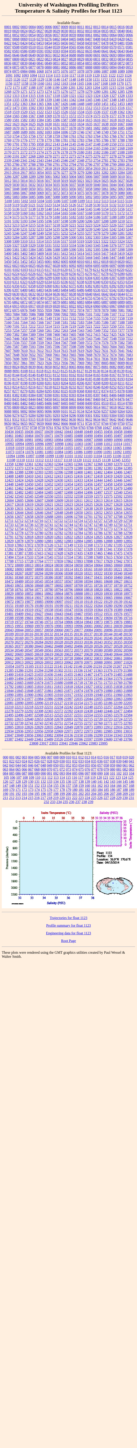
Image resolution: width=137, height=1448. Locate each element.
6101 (8, 270)
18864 (58, 593)
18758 (9, 589)
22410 (78, 711)
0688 (72, 55)
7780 (56, 359)
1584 (40, 120)
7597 (64, 347)
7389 (32, 334)
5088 (56, 197)
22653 (38, 719)
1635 (88, 124)
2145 (72, 144)
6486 (80, 290)
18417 (88, 577)
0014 (104, 27)
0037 (113, 31)
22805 (9, 727)
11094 (10, 456)
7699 (24, 359)
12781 (48, 533)
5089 (64, 197)
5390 (72, 249)
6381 (80, 286)
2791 (56, 164)
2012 (48, 144)
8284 (40, 391)
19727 (19, 622)
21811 (48, 687)
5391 (80, 249)
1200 (63, 88)
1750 (113, 132)
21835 (107, 687)
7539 (80, 338)
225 (93, 798)
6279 (113, 274)
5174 (7, 217)
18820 (98, 589)
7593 (32, 347)
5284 (16, 237)
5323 (113, 241)
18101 (48, 569)
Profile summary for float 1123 (68, 925)
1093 (25, 75)
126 (5, 781)
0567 (88, 47)
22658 (48, 719)
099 (100, 773)
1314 (24, 96)
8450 (48, 399)
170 (12, 790)
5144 (80, 209)
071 (56, 769)
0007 (56, 27)
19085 (38, 602)
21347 (88, 670)
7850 (7, 363)
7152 (72, 318)
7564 (56, 343)
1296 (129, 92)
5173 (129, 213)
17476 (128, 553)
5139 (40, 209)
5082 (7, 197)
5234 (48, 229)
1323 (88, 96)
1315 (32, 96)
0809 (16, 59)
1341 (64, 100)
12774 (118, 529)
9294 (64, 415)
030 (62, 761)
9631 (80, 419)
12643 (9, 513)
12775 (128, 529)
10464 (29, 436)
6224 (16, 274)
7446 (16, 338)
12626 (98, 504)
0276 (48, 39)
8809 (16, 407)
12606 (29, 500)
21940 (98, 695)
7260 (40, 330)
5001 (48, 177)
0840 (32, 63)
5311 (32, 241)
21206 (87, 666)
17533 (29, 557)
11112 (39, 460)
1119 (88, 75)
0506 (129, 43)
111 (43, 777)
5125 (64, 205)
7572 (88, 343)
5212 (7, 225)
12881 (48, 541)
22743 (38, 723)
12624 (78, 504)
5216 (40, 225)
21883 (118, 691)
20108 (128, 630)
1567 (32, 116)
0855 (88, 63)
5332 (56, 245)
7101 (88, 314)
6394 (129, 286)
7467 (32, 338)
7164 (24, 322)
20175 (29, 638)
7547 (105, 338)
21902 (38, 695)
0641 (105, 51)
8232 (72, 387)
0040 (121, 31)
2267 (24, 156)
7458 (24, 338)
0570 (113, 47)
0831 (97, 59)
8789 (129, 403)
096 (81, 773)
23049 (19, 735)
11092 (117, 452)
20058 (48, 630)
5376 (113, 245)
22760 (98, 723)
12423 (9, 480)
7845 (121, 359)
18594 (88, 581)
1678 (72, 128)
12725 (88, 521)
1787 (113, 140)
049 (49, 765)
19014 (29, 598)
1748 (97, 132)
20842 (108, 658)
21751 (98, 683)
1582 (24, 120)
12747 (88, 525)
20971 (88, 662)
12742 (58, 525)
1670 (16, 128)
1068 (40, 71)
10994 (19, 444)
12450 (29, 484)
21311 (68, 670)
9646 (129, 419)
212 (11, 798)
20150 (127, 634)
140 (94, 781)
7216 (64, 326)
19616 (58, 618)
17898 (88, 561)
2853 (80, 168)
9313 (23, 419)
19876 (118, 622)
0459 (88, 43)
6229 (56, 274)
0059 (72, 35)
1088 (113, 71)
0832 (105, 59)
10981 (29, 440)
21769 (118, 683)
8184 (80, 379)
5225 (105, 225)
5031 (24, 185)
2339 (7, 160)
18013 (29, 565)
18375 (38, 577)
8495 (64, 403)
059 (112, 765)
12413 (58, 476)
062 (131, 765)
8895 (48, 407)
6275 (80, 274)
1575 (97, 116)
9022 (121, 407)
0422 (7, 43)
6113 (32, 270)
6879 (56, 302)
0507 (7, 47)
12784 (78, 533)
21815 (58, 687)
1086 (97, 71)
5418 (113, 253)
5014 (24, 181)
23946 (73, 743)
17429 (68, 553)
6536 (97, 290)
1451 (105, 104)
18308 (68, 573)
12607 (38, 500)
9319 (48, 419)
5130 (96, 205)
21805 (29, 687)
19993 (68, 626)
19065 (108, 598)
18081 (128, 565)
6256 (72, 274)
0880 (48, 67)
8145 (24, 375)
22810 (19, 727)
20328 (58, 642)
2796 (88, 164)
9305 (121, 415)
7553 (7, 343)
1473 (16, 108)
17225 (128, 545)
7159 (129, 318)
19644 (88, 618)
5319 (80, 241)
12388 (19, 472)
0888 (88, 67)
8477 (129, 399)
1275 (56, 92)
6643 (113, 294)
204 (94, 794)
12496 (88, 492)
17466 (108, 553)
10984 (58, 440)
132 (43, 781)
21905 (48, 695)
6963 (105, 306)
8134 (104, 371)
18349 (128, 573)
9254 (88, 411)
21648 (128, 678)
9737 (96, 423)
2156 (32, 148)
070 (49, 769)
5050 (32, 189)
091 (49, 773)
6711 (129, 294)
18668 (38, 585)
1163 (64, 83)
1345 (88, 100)
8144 (16, 375)
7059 (48, 310)
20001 (88, 626)
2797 (97, 164)
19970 (38, 626)
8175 (24, 379)
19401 (9, 614)
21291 (29, 670)
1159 (32, 83)
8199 (32, 383)
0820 (24, 59)
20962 (68, 662)
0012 (88, 27)
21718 (78, 683)
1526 (64, 112)
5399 (129, 249)
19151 (9, 606)
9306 (129, 415)
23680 (108, 739)
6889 (121, 302)
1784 (88, 140)
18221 (117, 569)
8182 (64, 379)
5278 (97, 233)
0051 (7, 35)
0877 (32, 67)
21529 (78, 678)
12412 (48, 476)
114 (62, 777)
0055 (40, 35)
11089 (88, 452)
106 (12, 777)
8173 (7, 379)
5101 (16, 201)
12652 (98, 513)
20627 (78, 654)
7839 (113, 359)
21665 (19, 683)
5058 (88, 189)
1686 (129, 128)
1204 (96, 88)
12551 (58, 496)
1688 (16, 132)
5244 (129, 229)
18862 (48, 593)
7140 (32, 318)
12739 (38, 525)
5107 (65, 201)
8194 (129, 379)
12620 (38, 504)
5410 (48, 253)
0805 (129, 55)
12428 (38, 480)
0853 (72, 63)
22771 (108, 723)
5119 (15, 205)
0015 (113, 27)
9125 (72, 411)
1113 (41, 75)
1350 (129, 100)
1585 (48, 120)
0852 (64, 63)
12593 (128, 496)
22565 (108, 715)
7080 (113, 310)
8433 (7, 399)
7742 (48, 359)
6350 (104, 282)
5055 (64, 189)
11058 (88, 448)
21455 (68, 674)
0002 (16, 27)
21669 (29, 683)
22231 (48, 707)
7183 (80, 322)
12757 (38, 529)
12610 (68, 500)
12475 (78, 488)
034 (87, 761)
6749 (40, 298)
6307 (113, 278)
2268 (32, 156)
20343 (98, 642)
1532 (72, 112)
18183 (107, 569)
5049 (24, 189)
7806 (80, 359)
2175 (48, 152)
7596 (56, 347)
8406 (113, 395)
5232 (32, 229)
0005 (40, 27)
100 (106, 773)
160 (87, 786)
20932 (48, 662)
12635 (58, 508)
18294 (38, 573)
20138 (98, 634)
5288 (40, 237)
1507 (56, 108)
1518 (7, 112)
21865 (58, 691)
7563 (48, 343)
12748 (98, 525)
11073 (9, 452)
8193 (121, 379)
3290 (40, 177)
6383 (97, 286)
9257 (105, 411)
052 (68, 765)
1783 (80, 140)
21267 (117, 666)
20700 (38, 658)
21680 (58, 683)
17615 (108, 557)
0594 (64, 51)
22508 (38, 715)
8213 (7, 387)
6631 (24, 294)
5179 (48, 217)
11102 (78, 456)
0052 (16, 35)
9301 (88, 415)
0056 (48, 35)
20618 (38, 654)
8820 (24, 407)
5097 (121, 197)
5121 (32, 205)
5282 (129, 233)
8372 (97, 391)
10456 (108, 432)
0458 (80, 43)
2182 (97, 152)
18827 (128, 589)
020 (131, 757)
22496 (19, 715)
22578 (118, 715)
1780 (56, 140)
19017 (38, 598)
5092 (88, 197)
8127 (80, 371)
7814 (88, 359)
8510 (105, 403)
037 (106, 761)
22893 (98, 727)
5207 (97, 221)
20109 (9, 634)
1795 (32, 144)
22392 (68, 711)
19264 (98, 606)
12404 (108, 472)
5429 (56, 258)
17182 (108, 545)
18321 (88, 573)
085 (12, 773)
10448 (78, 432)
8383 (24, 395)
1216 (120, 88)
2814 (16, 168)
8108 (24, 371)
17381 (9, 553)
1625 (32, 124)
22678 (58, 719)
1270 (16, 92)
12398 (68, 472)
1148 (72, 79)
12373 (19, 468)
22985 (108, 731)
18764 (29, 589)
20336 (88, 642)
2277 (105, 156)
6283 (16, 278)
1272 (32, 92)
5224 (97, 225)
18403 (78, 577)
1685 (121, 128)
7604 (113, 347)
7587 (16, 347)
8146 (32, 375)
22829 (38, 727)
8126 (72, 371)
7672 (105, 355)
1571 (64, 116)
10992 (9, 444)
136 (68, 781)
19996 (78, 626)
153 (43, 786)
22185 (98, 703)
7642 (129, 351)
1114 (49, 75)
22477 (118, 711)
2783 (121, 160)
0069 (24, 39)
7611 (32, 351)
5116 (128, 201)
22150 (68, 703)
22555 (98, 715)
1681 (88, 128)
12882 (58, 541)
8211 (121, 383)
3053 (32, 173)
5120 (23, 205)
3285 (129, 173)
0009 (64, 27)
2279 (121, 156)
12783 (68, 533)
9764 (74, 428)
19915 (9, 626)
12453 (58, 484)
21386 (127, 670)
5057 (80, 189)
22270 (128, 707)
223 (81, 798)
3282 (105, 173)
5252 (64, 233)
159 (81, 786)
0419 (113, 39)
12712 (18, 521)
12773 (108, 529)
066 (24, 769)
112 (49, 777)
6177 (80, 270)
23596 (78, 739)
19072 (9, 602)
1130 (48, 79)
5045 (121, 185)
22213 (19, 707)
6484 (64, 290)
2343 (40, 160)
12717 (48, 521)
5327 (16, 245)
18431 (98, 577)
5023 (88, 181)
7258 (32, 330)
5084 (24, 197)
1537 (105, 112)
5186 (97, 217)
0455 (56, 43)
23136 (68, 735)
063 (5, 769)
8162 (72, 375)
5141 (56, 209)
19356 (78, 610)
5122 (40, 205)
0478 (105, 43)
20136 (78, 634)
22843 (58, 727)
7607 (7, 351)
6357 (24, 286)
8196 (7, 383)
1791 (16, 144)
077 (94, 769)
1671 (24, 128)
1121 (104, 75)
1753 (7, 136)
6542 (113, 290)
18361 (9, 577)
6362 (64, 286)
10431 (117, 428)
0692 (105, 55)
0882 (64, 67)
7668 (88, 355)
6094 (88, 266)
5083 (16, 197)
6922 (72, 306)
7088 (40, 314)
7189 (129, 322)
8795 (7, 407)
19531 (108, 614)
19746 (38, 622)
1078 (80, 71)
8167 (113, 375)
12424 (19, 480)
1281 (105, 92)
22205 (127, 703)
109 (31, 777)
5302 (88, 237)
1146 (56, 79)
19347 (68, 610)
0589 (32, 51)
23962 (83, 743)
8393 (72, 395)
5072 (56, 193)
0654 (64, 55)
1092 (17, 75)
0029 (56, 31)
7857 (16, 363)
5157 (129, 209)
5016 (40, 181)
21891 (19, 695)
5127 (80, 205)
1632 (64, 124)
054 (81, 765)
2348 (80, 160)
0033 (88, 31)
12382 (98, 468)
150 (24, 786)
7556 (16, 343)
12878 (19, 541)
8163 (80, 375)
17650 (118, 557)
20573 (78, 650)
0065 (121, 35)
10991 (128, 440)
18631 (128, 581)
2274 (80, 156)
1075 (56, 71)
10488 (78, 436)
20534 (9, 650)
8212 (129, 383)
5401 (16, 253)
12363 (48, 464)
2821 (72, 168)
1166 (88, 83)
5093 (97, 197)
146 (131, 781)
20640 (108, 654)
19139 (117, 602)
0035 (105, 31)
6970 (129, 306)
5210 (121, 221)
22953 (29, 731)
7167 (48, 322)
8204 (64, 383)
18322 (98, 573)
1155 (128, 79)
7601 (97, 347)
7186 (105, 322)
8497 (72, 403)
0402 (56, 39)
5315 (48, 241)
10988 (98, 440)
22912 (108, 727)
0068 (16, 39)
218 (49, 798)
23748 (118, 739)
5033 (40, 185)
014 (93, 757)
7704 (40, 359)
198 (56, 794)
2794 (72, 164)
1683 (105, 128)
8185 (88, 379)
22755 (78, 723)
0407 (88, 39)
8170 (121, 375)
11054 (58, 448)
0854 (80, 63)
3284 (121, 173)
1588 (72, 120)
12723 (68, 521)
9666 (64, 423)
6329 (40, 282)
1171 (128, 83)
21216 (97, 666)
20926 (38, 662)
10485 (68, 436)
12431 (68, 480)
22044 (88, 699)
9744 (104, 423)
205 (100, 794)
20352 (108, 642)
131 (37, 781)
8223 (56, 387)
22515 (48, 715)
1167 (96, 83)
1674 (48, 128)
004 (31, 757)
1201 (72, 88)
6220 (120, 270)
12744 (68, 525)
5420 (129, 253)
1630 (48, 124)
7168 (56, 322)
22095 (29, 703)
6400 (24, 290)
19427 (38, 614)
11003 (78, 444)
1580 (7, 120)
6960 (97, 306)
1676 (56, 128)
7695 (7, 359)
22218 (29, 707)
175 (43, 790)
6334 (48, 282)
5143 (72, 209)
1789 (129, 140)
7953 (56, 363)
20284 (38, 642)
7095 (72, 314)
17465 (98, 553)
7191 (16, 326)
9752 (129, 423)
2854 (88, 168)
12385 (128, 468)
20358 (128, 642)
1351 (7, 104)
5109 (81, 201)
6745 (7, 298)
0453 (40, 43)
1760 (64, 136)
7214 (48, 326)
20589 (108, 650)
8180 (56, 379)
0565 (72, 47)
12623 (68, 504)
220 (62, 798)
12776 (9, 533)
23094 (58, 735)
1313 (16, 96)
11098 (39, 456)
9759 (41, 428)
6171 (72, 270)
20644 (118, 654)
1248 (128, 88)
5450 (7, 262)
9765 (82, 428)
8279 (24, 391)
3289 (32, 177)
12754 (19, 529)
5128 (88, 205)
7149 (48, 318)
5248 (32, 233)
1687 (7, 132)
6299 (48, 278)
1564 (7, 116)
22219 (38, 707)
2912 (113, 168)
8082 (113, 367)
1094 (33, 75)
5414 (80, 253)
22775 (118, 723)
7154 (88, 318)
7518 (64, 338)
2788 (32, 164)
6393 (121, 286)
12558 (78, 496)
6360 (48, 286)
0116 (32, 39)
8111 (32, 371)
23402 (19, 739)
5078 (105, 193)
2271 (56, 156)
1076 (64, 71)
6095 (97, 266)
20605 (29, 654)
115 (68, 777)
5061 (105, 189)
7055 (40, 310)
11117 (58, 460)
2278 (113, 156)
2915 (7, 173)
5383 (24, 249)
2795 (80, 164)
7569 (80, 343)
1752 (129, 132)
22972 (78, 731)
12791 (9, 537)
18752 (128, 585)
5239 (88, 229)
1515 (113, 108)
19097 (58, 602)
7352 (105, 330)
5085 (32, 197)
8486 (48, 403)
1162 (56, 83)
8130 (96, 371)
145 (125, 781)
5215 (32, 225)
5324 (121, 241)
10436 (29, 432)
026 (37, 761)
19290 (117, 606)
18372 (29, 577)
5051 (40, 189)
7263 (64, 330)
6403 (40, 290)
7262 (56, 330)
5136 (16, 209)
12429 (48, 480)
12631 (19, 508)
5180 (56, 217)
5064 (129, 189)
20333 (78, 642)
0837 (16, 63)
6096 (105, 266)
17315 (68, 549)
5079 (113, 193)
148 (12, 786)
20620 (58, 654)
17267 (29, 549)
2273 (72, 156)
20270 (9, 642)
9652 (16, 423)
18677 (48, 585)
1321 (72, 96)
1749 (105, 132)
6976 (24, 310)
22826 (29, 727)
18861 (38, 593)
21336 (78, 670)
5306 (121, 237)
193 (24, 794)
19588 (9, 618)
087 (24, 773)
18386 (48, 577)
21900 (29, 695)
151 (31, 786)
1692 (40, 132)
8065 (72, 367)
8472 (105, 399)
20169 (19, 638)
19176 (29, 606)
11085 (68, 452)
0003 (24, 27)
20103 (118, 630)
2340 (16, 160)
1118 (80, 75)
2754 (97, 160)
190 (5, 794)
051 (62, 765)
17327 (78, 549)
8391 (56, 395)
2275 (88, 156)
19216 (78, 606)
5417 (104, 253)
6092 (72, 266)
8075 (97, 367)
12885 (88, 541)
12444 (98, 480)
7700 (32, 359)
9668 (72, 423)
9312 (15, 419)
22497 (29, 715)
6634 (48, 294)
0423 (16, 43)
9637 (104, 419)
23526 (58, 739)
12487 (58, 492)
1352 (16, 104)
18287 (29, 573)
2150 (113, 144)
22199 (117, 703)
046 (31, 765)
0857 (105, 63)
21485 (118, 674)
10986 (78, 440)
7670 (97, 355)
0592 (48, 51)
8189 (105, 379)
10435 (19, 432)
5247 (24, 233)
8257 (7, 391)
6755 (88, 298)
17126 (48, 545)
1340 (56, 100)
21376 (107, 670)
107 (19, 777)
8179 (48, 379)
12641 (118, 508)
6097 (113, 266)
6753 (72, 298)
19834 (78, 622)
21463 (78, 674)
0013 (96, 27)
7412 (88, 334)
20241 (98, 638)
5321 (96, 241)
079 (106, 769)
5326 (7, 245)
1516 (121, 108)
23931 (53, 743)
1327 (113, 96)
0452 (32, 43)
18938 (118, 593)
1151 (96, 79)
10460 (128, 432)
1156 (8, 83)
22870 (78, 727)
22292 (29, 711)
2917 (24, 173)
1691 (32, 132)
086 (18, 773)
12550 (48, 496)
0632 (80, 51)
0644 (129, 51)
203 (87, 794)
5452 (24, 262)
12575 (108, 496)
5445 (97, 258)
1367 (56, 104)
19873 (98, 622)
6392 (113, 286)
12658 (29, 517)
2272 (64, 156)
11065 (117, 448)
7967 (72, 363)
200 (68, 794)
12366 (78, 464)
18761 (19, 589)
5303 (97, 237)
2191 (16, 156)
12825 (98, 537)
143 (112, 781)
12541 (128, 492)
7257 (24, 330)
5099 (129, 197)
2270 (48, 156)
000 (5, 757)
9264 (121, 411)
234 (59, 802)
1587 (64, 120)
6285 (32, 278)
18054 (88, 565)
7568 (72, 343)
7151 (64, 318)
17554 (68, 557)
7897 (32, 363)
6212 (96, 270)
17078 (38, 545)
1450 (97, 104)
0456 (64, 43)
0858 (113, 63)
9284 (32, 415)
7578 (113, 343)
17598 (88, 557)
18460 (118, 577)
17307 (48, 549)
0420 (121, 39)
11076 (29, 452)
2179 (72, 152)
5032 (32, 185)
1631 (56, 124)
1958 (40, 144)
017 (112, 757)
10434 (9, 432)
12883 (68, 541)
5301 (80, 237)
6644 (121, 294)
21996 (58, 699)
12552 (68, 496)
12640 (108, 508)
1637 (97, 124)
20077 (78, 630)
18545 (38, 581)
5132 (113, 205)
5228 (129, 225)
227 (106, 798)
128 (18, 781)
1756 (32, 136)
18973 (128, 593)
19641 (78, 618)
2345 (56, 160)
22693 (68, 719)
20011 (108, 626)
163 (106, 786)
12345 (116, 460)
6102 (16, 270)
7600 (88, 347)
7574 (97, 343)
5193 (24, 221)
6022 (7, 266)
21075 (19, 666)
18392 (68, 577)
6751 (56, 298)
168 (131, 786)
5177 (32, 217)
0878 (40, 67)
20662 (9, 658)
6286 (40, 278)
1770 (16, 140)
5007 (97, 177)
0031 (72, 31)
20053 (29, 630)
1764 (97, 136)
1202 (80, 88)
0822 (40, 59)
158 (75, 786)
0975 (16, 71)
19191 (48, 606)
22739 (19, 723)
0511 (40, 47)
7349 (97, 330)
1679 (80, 128)
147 (5, 786)
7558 (32, 343)
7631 (104, 351)
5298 (56, 237)
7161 (16, 322)
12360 (19, 464)
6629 (7, 294)
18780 (48, 589)
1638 (105, 124)
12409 (19, 476)
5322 (104, 241)
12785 (88, 533)
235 (65, 802)
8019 (7, 367)
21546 (98, 678)
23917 (43, 743)
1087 (105, 71)
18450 (108, 577)
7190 (7, 326)
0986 (32, 71)
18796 (68, 589)
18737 (108, 585)
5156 (121, 209)
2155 (24, 148)
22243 (78, 707)
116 (74, 777)
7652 (32, 355)
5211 (129, 221)
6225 (24, 274)
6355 (7, 286)
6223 (7, 274)
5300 (72, 237)
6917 (32, 306)
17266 (19, 549)
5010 (121, 177)
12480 (128, 488)
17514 (19, 557)
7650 (24, 355)
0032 (80, 31)
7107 (113, 314)
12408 (9, 476)
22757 (88, 723)
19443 (58, 614)
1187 (23, 88)
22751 (58, 723)
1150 (88, 79)
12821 (58, 537)
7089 (48, 314)
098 (94, 773)
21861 (48, 691)
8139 (121, 371)
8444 (32, 399)
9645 (121, 419)
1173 (16, 88)
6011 (88, 262)
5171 (113, 213)
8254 (129, 387)
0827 (64, 59)
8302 (56, 391)
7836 (105, 359)
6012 (96, 262)
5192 (16, 221)
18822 (118, 589)
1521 (32, 112)
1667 (121, 124)
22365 (48, 711)
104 (131, 773)
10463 (19, 436)
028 (49, 761)
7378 (129, 330)
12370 (118, 464)
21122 (48, 666)
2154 (16, 148)
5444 (88, 258)
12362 (38, 464)
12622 (58, 504)
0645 (7, 55)
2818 (48, 168)
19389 (118, 610)
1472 (7, 108)
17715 (19, 561)
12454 (68, 484)
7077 (88, 310)
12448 (9, 484)
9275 (24, 415)
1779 (48, 140)
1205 (104, 88)
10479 (58, 436)
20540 (19, 650)
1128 (32, 79)
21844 (9, 691)
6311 (15, 282)
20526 (98, 646)
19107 (68, 602)
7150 (56, 318)
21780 (128, 683)
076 (87, 769)
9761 (49, 428)
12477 (98, 488)
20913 (19, 662)
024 (24, 761)
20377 (19, 646)
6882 (72, 302)
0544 (48, 47)
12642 (128, 508)
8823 (32, 407)
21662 (9, 683)
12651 (88, 513)
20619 (48, 654)
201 (75, 794)
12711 (9, 521)
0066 (129, 35)
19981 (58, 626)
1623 (16, 124)
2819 (56, 168)
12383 (108, 468)
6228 (48, 274)
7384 (24, 334)
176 (49, 790)
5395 (97, 249)
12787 (108, 533)
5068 (32, 193)
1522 (40, 112)
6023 (16, 266)
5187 (105, 217)
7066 (56, 310)
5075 (80, 193)
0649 (32, 55)
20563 (58, 650)
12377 (48, 468)
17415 (38, 553)
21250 (107, 666)
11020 (29, 448)
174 (37, 790)
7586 (7, 347)
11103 (88, 456)
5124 (56, 205)
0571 (121, 47)
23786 (128, 739)
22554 (88, 715)
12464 (29, 488)
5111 (89, 201)
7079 (105, 310)
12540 (118, 492)
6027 (48, 266)
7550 (121, 338)
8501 (97, 403)
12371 (128, 464)
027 (43, 761)
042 (5, 765)
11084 (58, 452)
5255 (80, 233)
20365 (9, 646)
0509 (24, 47)
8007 (113, 363)
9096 (48, 411)
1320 (64, 96)
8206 (80, 383)
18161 (88, 569)
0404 (64, 39)
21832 (98, 687)
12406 (118, 472)
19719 (9, 622)
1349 (121, 100)
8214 (16, 387)
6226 (32, 274)
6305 (97, 278)
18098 (38, 569)
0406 (80, 39)
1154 (120, 79)
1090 (129, 71)
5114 (112, 201)
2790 (48, 164)
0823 (48, 59)
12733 (9, 525)
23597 (88, 739)
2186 (105, 152)
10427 (107, 428)
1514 (104, 108)
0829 (80, 59)
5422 (16, 258)
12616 (127, 500)
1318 (56, 96)
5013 (16, 181)
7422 (105, 334)
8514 (121, 403)
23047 (9, 735)
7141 (40, 318)
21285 (9, 670)
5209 (113, 221)
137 (75, 781)
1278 (80, 92)
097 (87, 773)
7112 (121, 314)
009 (62, 757)
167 (125, 786)
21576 (118, 678)
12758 (48, 529)
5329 (32, 245)
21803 (19, 687)
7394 (40, 334)
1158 (24, 83)
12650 (78, 513)
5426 (48, 258)
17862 (68, 561)
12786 (98, 533)
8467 (88, 399)
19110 (78, 602)
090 (43, 773)
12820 (48, 537)
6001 (48, 262)
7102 (97, 314)
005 (37, 757)
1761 (72, 136)
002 (18, 757)
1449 (88, 104)
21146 (78, 666)
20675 (19, 658)
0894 (113, 67)
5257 (88, 233)
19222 (88, 606)
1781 (64, 140)
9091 (16, 411)
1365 (40, 104)
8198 (24, 383)
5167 (80, 213)
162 (100, 786)
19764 (58, 622)
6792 (113, 298)
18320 (78, 573)
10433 (127, 428)
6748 (32, 298)
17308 (58, 549)
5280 (113, 233)
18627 (118, 581)
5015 (32, 181)
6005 (64, 262)
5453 (32, 262)
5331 (48, 245)
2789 (40, 164)
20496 (78, 646)
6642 (105, 294)
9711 (80, 423)
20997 (118, 662)
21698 (68, 683)
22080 (128, 699)
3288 (24, 177)
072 (62, 769)
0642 (113, 51)
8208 (97, 383)
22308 (38, 711)
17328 (88, 549)
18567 (68, 581)
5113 (104, 201)
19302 (9, 610)
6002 (56, 262)
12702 (98, 517)
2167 (113, 148)
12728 (107, 521)
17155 (78, 545)
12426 (29, 480)
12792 (19, 537)
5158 (7, 213)
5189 (121, 217)
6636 (56, 294)
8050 (48, 367)
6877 (48, 302)
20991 (108, 662)
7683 (129, 355)
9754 (9, 428)
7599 (80, 347)
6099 (129, 266)
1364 (32, 104)
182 (87, 790)
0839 (24, 63)
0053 (24, 35)
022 (12, 761)
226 (100, 798)
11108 (11, 460)
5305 (113, 237)
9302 (97, 415)
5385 (40, 249)
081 (119, 769)
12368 (98, 464)
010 (68, 757)
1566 (24, 116)
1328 (121, 96)
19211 (68, 606)
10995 (29, 444)
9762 (57, 428)
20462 (48, 646)
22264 (118, 707)
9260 (113, 411)
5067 (24, 193)
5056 (72, 189)
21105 (29, 666)
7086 (32, 314)
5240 (97, 229)
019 (125, 757)
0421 (129, 39)
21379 (117, 670)
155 (56, 786)
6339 (88, 282)
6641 (97, 294)
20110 (19, 634)
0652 (56, 55)
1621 (129, 120)
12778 (19, 533)
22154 (78, 703)
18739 (118, 585)
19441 (48, 614)
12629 (128, 504)
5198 (64, 221)
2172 (24, 152)
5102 (24, 201)
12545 (29, 496)
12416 (78, 476)
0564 (64, 47)
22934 (9, 731)
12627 (108, 504)
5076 (88, 193)
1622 (7, 124)
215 (30, 798)
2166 (105, 148)
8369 (88, 391)
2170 (7, 152)
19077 (29, 602)
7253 (7, 330)
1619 (121, 120)
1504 (48, 108)
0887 (80, 67)
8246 (97, 387)
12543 (19, 496)
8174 (16, 379)
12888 (108, 541)
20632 (98, 654)
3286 (7, 177)
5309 (16, 241)
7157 (113, 318)
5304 (105, 237)
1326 (105, 96)
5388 (56, 249)
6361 (56, 286)
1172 (8, 88)
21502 (48, 678)
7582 (121, 343)
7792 (72, 359)
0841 (40, 63)
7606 (129, 347)
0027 (40, 31)
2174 (40, 152)
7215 (56, 326)
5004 (72, 177)
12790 (128, 533)
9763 (66, 428)
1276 (64, 92)
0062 (97, 35)
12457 (98, 484)
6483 (56, 290)
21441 (58, 674)
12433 (78, 480)
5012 (7, 181)
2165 (97, 148)
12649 (68, 513)
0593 (56, 51)
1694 (56, 132)
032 (75, 761)
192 (18, 794)
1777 (32, 140)
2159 (56, 148)
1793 (24, 144)
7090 (56, 314)
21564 (108, 678)
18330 (108, 573)
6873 (32, 302)
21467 (88, 674)
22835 (48, 727)
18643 (9, 585)
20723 (58, 658)
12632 (29, 508)
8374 (105, 391)
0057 (56, 35)
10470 (38, 436)
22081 (9, 703)
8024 (16, 367)
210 (131, 794)
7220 (80, 326)
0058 (64, 35)
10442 (58, 432)
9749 (113, 423)
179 (68, 790)
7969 (80, 363)
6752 (64, 298)
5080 (121, 193)
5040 (97, 185)
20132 (48, 634)
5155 (113, 209)
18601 (98, 581)
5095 (113, 197)
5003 (64, 177)
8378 (121, 391)
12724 (78, 521)
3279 (80, 173)
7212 (32, 326)
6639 (80, 294)
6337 (72, 282)
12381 (88, 468)
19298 (127, 606)
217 (43, 798)
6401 (32, 290)
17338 (98, 549)
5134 (129, 205)
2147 (88, 144)
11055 (68, 448)
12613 (98, 500)
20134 (58, 634)
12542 (9, 496)
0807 (7, 59)
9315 (32, 419)
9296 (72, 415)
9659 (40, 423)
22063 (118, 699)
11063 (107, 448)
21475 (98, 674)
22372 (58, 711)
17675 (128, 557)
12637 (78, 508)
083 (131, 769)
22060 (108, 699)
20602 (9, 654)
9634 (96, 419)
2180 (80, 152)
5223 (88, 225)
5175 (16, 217)
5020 (72, 181)
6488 (88, 290)
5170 (105, 213)
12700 (78, 517)
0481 (121, 43)
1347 (105, 100)
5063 (121, 189)
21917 (68, 695)
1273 (40, 92)
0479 (113, 43)
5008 (105, 177)
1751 (121, 132)
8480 (7, 403)
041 (131, 761)
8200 (40, 383)
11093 (127, 452)
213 (18, 798)
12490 (68, 492)
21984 (38, 699)
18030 (58, 565)
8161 (64, 375)
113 (55, 777)
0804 (121, 55)
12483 (29, 492)
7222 (96, 326)
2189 (129, 152)
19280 (107, 606)
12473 (68, 488)
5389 (64, 249)
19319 (29, 610)
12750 (118, 525)
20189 (48, 638)
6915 (16, 306)
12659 (38, 517)
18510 (29, 581)
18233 (127, 569)
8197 (16, 383)
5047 (7, 189)
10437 (38, 432)
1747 (88, 132)
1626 (40, 124)
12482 (19, 492)
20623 (68, 654)
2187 (113, 152)
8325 (64, 391)
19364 (98, 610)
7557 (24, 343)
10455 (98, 432)
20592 (118, 650)
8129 (88, 371)
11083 (49, 452)
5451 (16, 262)
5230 (16, 229)
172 (24, 790)
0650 (40, 55)
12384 (118, 468)
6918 (40, 306)
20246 (108, 638)
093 (62, 773)
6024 (24, 266)
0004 (32, 27)
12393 (38, 472)
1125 (8, 79)
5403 (32, 253)
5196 (48, 221)
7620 (88, 351)
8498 (80, 403)
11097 (30, 456)
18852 (29, 593)
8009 (121, 363)
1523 (48, 112)
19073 (19, 602)
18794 (58, 589)
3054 (40, 173)
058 (106, 765)
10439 (48, 432)
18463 (128, 577)
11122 (87, 460)
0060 (80, 35)
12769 (88, 529)
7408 (80, 334)
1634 (80, 124)
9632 (88, 419)
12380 (78, 468)
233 (53, 802)
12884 (78, 541)
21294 (38, 670)
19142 (127, 602)
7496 (48, 338)
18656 (29, 585)
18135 (78, 569)
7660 (48, 355)
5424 (32, 258)
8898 (64, 407)
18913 (88, 593)
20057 (38, 630)
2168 (121, 148)
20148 (117, 634)
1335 (16, 100)
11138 (106, 460)
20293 (48, 642)
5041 (105, 185)
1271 (24, 92)
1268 (7, 92)
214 (24, 798)
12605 (19, 500)
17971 (128, 561)
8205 (72, 383)
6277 (97, 274)
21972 (9, 699)
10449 (88, 432)
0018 (129, 27)
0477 (97, 43)
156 (62, 786)
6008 (72, 262)
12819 (38, 537)
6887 (105, 302)
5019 (64, 181)
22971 (68, 731)
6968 (121, 306)
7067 (64, 310)
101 (112, 773)
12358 (9, 464)
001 (12, 757)
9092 (24, 411)
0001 (7, 27)
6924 (88, 306)
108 (25, 777)
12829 (9, 541)
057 (100, 765)
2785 (7, 164)
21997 (68, 699)
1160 (40, 83)
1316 (40, 96)
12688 (48, 517)
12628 (118, 504)
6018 (104, 262)
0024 (24, 31)
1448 (80, 104)
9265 (129, 411)
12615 (117, 500)
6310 (7, 282)
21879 (98, 691)
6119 (56, 270)
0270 (40, 39)
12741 (48, 525)
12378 (58, 468)
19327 (38, 610)
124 (124, 777)
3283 (113, 173)
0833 (113, 59)
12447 (128, 480)
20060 (58, 630)
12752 (9, 529)
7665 (72, 355)
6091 (64, 266)
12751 (128, 525)
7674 (113, 355)
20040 (127, 626)
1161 (48, 83)
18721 (88, 585)
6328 (32, 282)
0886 (72, 67)
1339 (48, 100)
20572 (68, 650)
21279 (127, 666)
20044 (19, 630)
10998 (59, 444)
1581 (16, 120)
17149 (68, 545)
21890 (9, 695)
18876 (68, 593)
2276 (97, 156)
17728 (29, 561)
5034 (48, 185)
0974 (7, 71)
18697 (68, 585)
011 (74, 757)
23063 (38, 735)
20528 (118, 646)
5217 (48, 225)
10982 (38, 440)
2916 (16, 173)
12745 (78, 525)
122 (112, 777)
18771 (38, 589)
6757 (105, 298)
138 (81, 781)
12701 (88, 517)
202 (81, 794)
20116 (29, 634)
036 (100, 761)
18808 (78, 589)
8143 (7, 375)
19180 (38, 606)
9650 (7, 423)
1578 (121, 116)
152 (37, 786)
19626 (68, 618)
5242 (113, 229)
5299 (64, 237)
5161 (32, 213)
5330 (40, 245)
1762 (80, 136)
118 (86, 777)
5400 (7, 253)
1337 (32, 100)
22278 (9, 711)
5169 (97, 213)
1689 (24, 132)
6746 (16, 298)
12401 (88, 472)
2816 (32, 168)
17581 (78, 557)
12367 (88, 464)
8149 (40, 375)
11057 (78, 448)
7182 (72, 322)
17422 (48, 553)
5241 (105, 229)
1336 (24, 100)
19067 (128, 598)
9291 (48, 415)
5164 (56, 213)
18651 (19, 585)
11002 (69, 444)
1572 (72, 116)
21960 (118, 695)
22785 (128, 723)
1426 (64, 104)
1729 (72, 132)
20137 (88, 634)
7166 (40, 322)
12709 (128, 517)
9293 (56, 415)
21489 (9, 678)
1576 (105, 116)
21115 (39, 666)
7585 (129, 343)
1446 (72, 104)
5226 (113, 225)
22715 (88, 719)
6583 (121, 290)
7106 (105, 314)
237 (78, 802)
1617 (105, 120)
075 (81, 769)
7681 (121, 355)
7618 (72, 351)
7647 (7, 355)
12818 (29, 537)
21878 (88, 691)
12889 (118, 541)
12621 (48, 504)
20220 (68, 638)
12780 (38, 533)
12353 (125, 460)
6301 (64, 278)
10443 (68, 432)
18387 (58, 577)
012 (81, 757)
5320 (88, 241)
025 (31, 761)
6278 (105, 274)
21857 (38, 691)
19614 (48, 618)
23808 (33, 743)
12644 (19, 513)
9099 (56, 411)
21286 (19, 670)
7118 (129, 314)
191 (12, 794)
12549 (38, 496)
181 (81, 790)
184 (100, 790)
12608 (48, 500)
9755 (17, 428)
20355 (118, 642)
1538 (113, 112)
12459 (118, 484)
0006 (48, 27)
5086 (40, 197)
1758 (48, 136)
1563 (129, 112)
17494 (9, 557)
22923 (128, 727)
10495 (108, 436)
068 (37, 769)
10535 (9, 440)
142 (106, 781)
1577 (113, 116)
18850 (19, 593)
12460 (128, 484)
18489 (19, 581)
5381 (16, 249)
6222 (129, 270)
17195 (118, 545)
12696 (68, 517)
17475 (118, 553)
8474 (113, 399)
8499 (88, 403)
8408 (121, 395)
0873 (129, 63)
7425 (113, 334)
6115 (40, 270)
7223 (104, 326)
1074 (48, 71)
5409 (40, 253)
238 (84, 802)
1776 (24, 140)
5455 (40, 262)
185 (106, 790)
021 (5, 761)
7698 (16, 359)
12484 (38, 492)
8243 (88, 387)
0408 (96, 39)
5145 (88, 209)
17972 (9, 565)
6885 (97, 302)
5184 (88, 217)
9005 (88, 407)
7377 (121, 330)
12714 (28, 521)
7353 (113, 330)
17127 (58, 545)
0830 (88, 59)
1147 (64, 79)
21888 (128, 691)
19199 (58, 606)
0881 (56, 67)
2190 (7, 156)
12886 (98, 541)
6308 (121, 278)
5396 (105, 249)
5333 (64, 245)
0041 (129, 31)
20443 (38, 646)
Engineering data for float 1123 (68, 933)
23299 (98, 735)
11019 (19, 448)
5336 (80, 245)
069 (43, 769)
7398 (48, 334)
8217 (40, 387)
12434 (88, 480)
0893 (105, 67)
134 (56, 781)
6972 (7, 310)
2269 (40, 156)
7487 (40, 338)
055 (87, 765)
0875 (16, 67)
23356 (128, 735)
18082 (9, 569)
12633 (38, 508)
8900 (80, 407)
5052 (48, 189)
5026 (113, 181)
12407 (128, 472)
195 (37, 794)
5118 (7, 205)
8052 (56, 367)
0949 (121, 67)
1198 (48, 88)
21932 (78, 695)
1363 (24, 104)
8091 (16, 371)
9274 (16, 415)
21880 (108, 691)
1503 (40, 108)
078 (100, 769)
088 (31, 773)
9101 (64, 411)
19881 (128, 622)
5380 (7, 249)
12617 (9, 504)
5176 (24, 217)
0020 (16, 31)
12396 (58, 472)
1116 (64, 75)
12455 (78, 484)
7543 (88, 338)
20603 (19, 654)
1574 (88, 116)
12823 (78, 537)
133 (49, 781)
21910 (58, 695)
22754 (68, 723)
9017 (105, 407)
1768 (129, 136)
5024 (97, 181)
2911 (104, 168)
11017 (127, 444)
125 (130, 777)
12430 (58, 480)
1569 (48, 116)
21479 (108, 674)
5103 (32, 201)
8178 (40, 379)
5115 (120, 201)
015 (100, 757)
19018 (48, 598)
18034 (68, 565)
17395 (29, 553)
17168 (88, 545)
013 (87, 757)
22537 (68, 715)
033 (81, 761)
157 (68, 786)
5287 (32, 237)
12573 (98, 496)
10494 (98, 436)
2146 (80, 144)
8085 (121, 367)
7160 (7, 322)
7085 (24, 314)
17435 (78, 553)
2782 (113, 160)
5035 (56, 185)
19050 (78, 598)
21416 (19, 674)
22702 (78, 719)
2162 (72, 148)
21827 (88, 687)
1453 (121, 104)
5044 (113, 185)
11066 (127, 448)
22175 (88, 703)
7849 (129, 359)
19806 (68, 622)
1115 (57, 75)
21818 (68, 687)
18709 (78, 585)
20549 (38, 650)
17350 (118, 549)
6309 (129, 278)
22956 (38, 731)
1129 (40, 79)
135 (62, 781)
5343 (88, 245)
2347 (72, 160)
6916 (24, 306)
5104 (40, 201)
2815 (24, 168)
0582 (7, 51)
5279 (105, 233)
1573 (80, 116)
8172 (129, 375)
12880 (38, 541)
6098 (121, 266)
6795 (7, 302)
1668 (129, 124)
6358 (32, 286)
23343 (118, 735)
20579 (88, 650)
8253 (121, 387)
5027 (121, 181)
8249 (105, 387)
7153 (80, 318)
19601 (29, 618)
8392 (64, 395)
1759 (56, 136)
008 (56, 757)
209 (125, 794)
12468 (38, 488)
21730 (88, 683)
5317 (64, 241)
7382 (16, 334)
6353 (121, 282)
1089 (121, 71)
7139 (24, 318)
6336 (64, 282)
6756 (97, 298)
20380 (29, 646)
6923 (80, 306)
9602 (64, 419)
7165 (32, 322)
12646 (38, 513)
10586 (19, 440)
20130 (38, 634)
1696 (64, 132)
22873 (88, 727)
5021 (80, 181)
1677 (64, 128)
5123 (48, 205)
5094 (105, 197)
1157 (16, 83)
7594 (40, 347)
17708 (9, 561)
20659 (128, 654)
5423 (24, 258)
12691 (58, 517)
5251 (56, 233)
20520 (88, 646)
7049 (32, 310)
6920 (56, 306)
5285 (24, 237)
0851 (56, 63)
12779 (29, 533)
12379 (68, 468)
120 (99, 777)
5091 (80, 197)
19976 (48, 626)
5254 (72, 233)
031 (68, 761)
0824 (56, 59)
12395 (48, 472)
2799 (113, 164)
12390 (29, 472)
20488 (58, 646)
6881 (64, 302)
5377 (121, 245)
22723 (108, 719)
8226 (64, 387)
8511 (113, 403)
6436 (48, 290)
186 (112, 790)
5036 (64, 185)
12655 (128, 513)
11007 (88, 444)
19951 (19, 626)
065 (18, 769)
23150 (78, 735)
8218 (48, 387)
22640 (29, 719)
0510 (32, 47)
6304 (88, 278)
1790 (7, 144)
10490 (88, 436)
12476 (88, 488)
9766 (90, 428)
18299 (48, 573)
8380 (129, 391)
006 (43, 757)
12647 (48, 513)
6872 (24, 302)
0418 (104, 39)
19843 (88, 622)
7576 (105, 343)
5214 (24, 225)
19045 (68, 598)
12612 (88, 500)
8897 (56, 407)
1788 (121, 140)
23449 (29, 739)
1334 (7, 100)
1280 (97, 92)
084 (5, 773)
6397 (16, 290)
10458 (118, 432)
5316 (56, 241)
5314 (40, 241)
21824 (78, 687)
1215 (112, 88)
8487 (56, 403)
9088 (7, 411)
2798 (105, 164)
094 (68, 773)
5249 (40, 233)
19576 (118, 614)
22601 (9, 719)
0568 (96, 47)
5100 (8, 201)
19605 (38, 618)
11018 (9, 448)
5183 (80, 217)
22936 (19, 731)
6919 (48, 306)
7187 (113, 322)
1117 (72, 75)
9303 (105, 415)
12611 (78, 500)
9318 (40, 419)
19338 (48, 610)
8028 (24, 367)
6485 (72, 290)
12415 (68, 476)
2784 (129, 160)
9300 (80, 415)
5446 (105, 258)
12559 (88, 496)
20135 (68, 634)
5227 (121, 225)
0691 (97, 55)
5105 (48, 201)
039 (119, 761)
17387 (19, 553)
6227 (40, 274)
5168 (88, 213)
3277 (64, 173)
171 (18, 790)
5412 (64, 253)
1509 (64, 108)
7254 (16, 330)
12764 (58, 529)
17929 (108, 561)
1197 (39, 88)
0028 (48, 31)
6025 (32, 266)
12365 (68, 464)
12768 (78, 529)
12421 (127, 476)
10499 (128, 436)
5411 (56, 253)
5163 (48, 213)
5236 (64, 229)
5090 (72, 197)
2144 (64, 144)
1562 (121, 112)
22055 (98, 699)
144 (119, 781)
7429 (129, 334)
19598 (19, 618)
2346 (64, 160)
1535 (88, 112)
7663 (64, 355)
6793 (121, 298)
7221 (88, 326)
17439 (88, 553)
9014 (97, 407)
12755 (29, 529)
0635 (88, 51)
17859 (58, 561)
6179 (88, 270)
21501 (38, 678)
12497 (98, 492)
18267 (19, 573)
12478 (108, 488)
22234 (58, 707)
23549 (68, 739)
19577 (128, 614)
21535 (88, 678)
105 (6, 777)
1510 (72, 108)
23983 (93, 743)
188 (125, 790)
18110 (58, 569)
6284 (24, 278)
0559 (56, 47)
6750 (48, 298)
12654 (118, 513)
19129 (107, 602)
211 (5, 798)
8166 (105, 375)
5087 (48, 197)
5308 (7, 241)
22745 (48, 723)
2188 (121, 152)
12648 (58, 513)
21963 (128, 695)
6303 (80, 278)
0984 (24, 71)
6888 (113, 302)
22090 (19, 703)
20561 (48, 650)
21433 (38, 674)
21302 (58, 670)
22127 (58, 703)
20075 (68, 630)
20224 (78, 638)
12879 (29, 541)
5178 (40, 217)
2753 (88, 160)
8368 (80, 391)
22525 (58, 715)
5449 (129, 258)
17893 (78, 561)
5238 (80, 229)
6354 (129, 282)
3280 (88, 173)
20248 (118, 638)
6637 (64, 294)
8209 (105, 383)
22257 (108, 707)
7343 (80, 330)
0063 (105, 35)
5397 (113, 249)
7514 (56, 338)
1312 (7, 96)
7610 (24, 351)
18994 (9, 598)
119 (93, 777)
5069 (40, 193)
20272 (19, 642)
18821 (108, 589)
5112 (96, 201)
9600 (56, 419)
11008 (98, 444)
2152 (129, 144)
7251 (121, 326)
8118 (39, 371)
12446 (118, 480)
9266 (7, 415)
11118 (67, 460)
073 (68, 769)
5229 (7, 229)
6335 (56, 282)
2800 (121, 164)
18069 (118, 565)
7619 (80, 351)
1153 (112, 79)
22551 (78, 715)
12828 (128, 537)
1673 (40, 128)
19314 (19, 610)
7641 (121, 351)
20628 (88, 654)
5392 (88, 249)
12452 (48, 484)
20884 (128, 658)
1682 (97, 128)
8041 (40, 367)
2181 (88, 152)
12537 (108, 492)
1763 (88, 136)
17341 (108, 549)
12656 (9, 517)
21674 (38, 683)
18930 (108, 593)
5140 (48, 209)
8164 (88, 375)
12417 (88, 476)
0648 (24, 55)
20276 (29, 642)
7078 (97, 310)
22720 (98, 719)
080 (112, 769)
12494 (78, 492)
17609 (98, 557)
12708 (118, 517)
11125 (96, 460)
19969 (29, 626)
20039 (117, 626)
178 (62, 790)
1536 (97, 112)
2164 (88, 148)
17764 (38, 561)
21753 (108, 683)
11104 (97, 456)
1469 (129, 104)
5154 (105, 209)
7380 (7, 334)
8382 (16, 395)
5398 (121, 249)
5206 (88, 221)
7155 (97, 318)
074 (75, 769)
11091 (107, 452)
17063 (19, 545)
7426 (121, 334)
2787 (24, 164)
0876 (24, 67)
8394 (80, 395)
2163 (80, 148)
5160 (24, 213)
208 (119, 794)
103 (125, 773)
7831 (97, 359)
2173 (32, 152)
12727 (98, 521)
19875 (108, 622)
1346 (97, 100)
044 (18, 765)
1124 (127, 75)
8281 (32, 391)
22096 (38, 703)
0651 (48, 55)
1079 (88, 71)
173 (31, 790)
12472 (58, 488)
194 (31, 794)
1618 (113, 120)
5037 (72, 185)
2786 (16, 164)
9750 (121, 423)
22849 (68, 727)
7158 (121, 318)
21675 (48, 683)
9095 (40, 411)
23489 (48, 739)
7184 (88, 322)
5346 (105, 245)
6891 (129, 302)
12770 (98, 529)
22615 (19, 719)
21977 (29, 699)
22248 (88, 707)
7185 (97, 322)
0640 (97, 51)
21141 (58, 666)
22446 (108, 711)
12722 (58, 521)
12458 (108, 484)
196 (43, 794)
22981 (98, 731)
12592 (118, 496)
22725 (128, 719)
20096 (108, 630)
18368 (19, 577)
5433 (64, 258)
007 (49, 757)
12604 (9, 500)
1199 (55, 88)
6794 (129, 298)
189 (131, 790)
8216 (32, 387)
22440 (98, 711)
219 (55, 798)
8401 (105, 395)
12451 (38, 484)
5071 (48, 193)
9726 (88, 423)
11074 (19, 452)
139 (87, 781)
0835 (129, 59)
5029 (7, 185)
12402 (98, 472)
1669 (7, 128)
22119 (48, 703)
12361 (29, 464)
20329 (68, 642)
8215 (24, 387)
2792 (64, 164)
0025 (32, 31)
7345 (88, 330)
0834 (121, 59)
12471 (48, 488)
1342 (72, 100)
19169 (19, 606)
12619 (29, 504)
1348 (113, 100)
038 (112, 761)
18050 (78, 565)
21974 (19, 699)
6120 (64, 270)
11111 (30, 460)
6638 (72, 294)
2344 (48, 160)
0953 (129, 67)
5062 (113, 189)
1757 (40, 136)
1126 (16, 79)
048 (43, 765)
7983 (88, 363)
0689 (80, 55)
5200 (80, 221)
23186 (88, 735)
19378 (108, 610)
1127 (24, 79)
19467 (78, 614)
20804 (78, 658)
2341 (24, 160)
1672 (32, 128)
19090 (48, 602)
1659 (113, 124)
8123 (56, 371)
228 (112, 798)
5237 (72, 229)
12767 (68, 529)
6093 (80, 266)
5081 (129, 193)
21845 (19, 691)
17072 (29, 545)
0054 (32, 35)
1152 (104, 79)
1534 (80, 112)
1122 (112, 75)
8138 (113, 371)
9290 (40, 415)
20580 (98, 650)
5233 (40, 229)
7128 (7, 318)
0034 (97, 31)
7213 (40, 326)
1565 (16, 116)
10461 (9, 436)
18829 (9, 593)
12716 (38, 521)
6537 (105, 290)
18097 (29, 569)
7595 (48, 347)
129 (24, 781)
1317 (48, 96)
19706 (118, 618)
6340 (96, 282)
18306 (58, 573)
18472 (9, 581)
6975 (16, 310)
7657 (40, 355)
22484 (128, 711)
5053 (56, 189)
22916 (118, 727)
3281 (97, 173)
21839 (127, 687)
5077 (97, 193)
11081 (39, 452)
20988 (98, 662)
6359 (40, 286)
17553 (58, 557)
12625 (88, 504)
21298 (48, 670)
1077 (72, 71)
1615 (88, 120)
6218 (104, 270)
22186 (107, 703)
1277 (72, 92)
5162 (40, 213)
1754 (16, 136)
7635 (113, 351)
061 (125, 765)
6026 (40, 266)
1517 (129, 108)
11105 (107, 456)
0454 (48, 43)
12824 (88, 537)
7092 (64, 314)
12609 (58, 500)
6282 (7, 278)
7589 (24, 347)
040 (125, 761)
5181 (64, 217)
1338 (40, 100)
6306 (105, 278)
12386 (9, 472)
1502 (32, 108)
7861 (24, 363)
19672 (98, 618)
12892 (128, 541)
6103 (24, 270)
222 (74, 798)
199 (62, 794)
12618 (19, 504)
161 (94, 786)
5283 (7, 237)
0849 (48, 63)
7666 (80, 355)
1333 (129, 96)
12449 (19, 484)
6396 (7, 290)
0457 (72, 43)
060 (119, 765)
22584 (128, 715)
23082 (48, 735)
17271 (38, 549)
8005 (105, 363)
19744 (29, 622)
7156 (105, 318)
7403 (64, 334)
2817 (40, 168)
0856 (97, 63)
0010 (72, 27)
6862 (16, 302)
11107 (126, 456)
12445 (108, 480)
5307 (129, 237)
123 (118, 777)
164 (112, 786)
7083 (7, 314)
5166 (72, 213)
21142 (68, 666)
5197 (56, 221)
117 (80, 777)
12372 (9, 468)
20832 (88, 658)
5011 (129, 177)
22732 (9, 723)
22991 (118, 731)
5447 (113, 258)
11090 (97, 452)
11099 (49, 456)
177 (56, 790)
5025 (105, 181)
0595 (72, 51)
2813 (7, 168)
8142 (129, 371)
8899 (72, 407)
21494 (19, 678)
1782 (72, 140)
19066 (118, 598)
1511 (80, 108)
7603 (105, 347)
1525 (56, 112)
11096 (20, 456)
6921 (64, 306)
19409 (19, 614)
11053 (49, 448)
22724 (118, 719)
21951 (108, 695)
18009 (19, 565)
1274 (48, 92)
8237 (80, 387)
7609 (16, 351)
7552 (129, 338)
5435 (80, 258)
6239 (64, 274)
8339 (72, 391)
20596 (128, 650)
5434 (72, 258)
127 (12, 781)
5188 (113, 217)
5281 (121, 233)
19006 (19, 598)
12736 (29, 525)
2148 (97, 144)
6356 (16, 286)
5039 (88, 185)
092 (56, 773)
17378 (128, 549)
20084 (88, 630)
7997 (97, 363)
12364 (58, 464)
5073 (64, 193)
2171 (16, 152)
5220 (64, 225)
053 (75, 765)
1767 (121, 136)
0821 (32, 59)
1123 (120, 75)
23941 (63, 743)
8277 (16, 391)
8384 (32, 395)
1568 (40, 116)
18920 (98, 593)
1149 (80, 79)
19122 (98, 602)
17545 (48, 557)
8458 (64, 399)
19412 (29, 614)
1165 (80, 83)
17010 (9, 545)
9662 (56, 423)
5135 (7, 209)
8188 (97, 379)
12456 (88, 484)
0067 (7, 39)
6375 (72, 286)
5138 (32, 209)
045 (24, 765)
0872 (121, 63)
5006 (88, 177)
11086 (78, 452)
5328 (24, 245)
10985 (68, 440)
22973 (88, 731)
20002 (98, 626)
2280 (129, 156)
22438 (88, 711)
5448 (121, 258)
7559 (40, 343)
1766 (113, 136)
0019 (7, 31)
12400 (78, 472)
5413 (72, 253)
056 (94, 765)
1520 (24, 112)
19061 (88, 598)
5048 (16, 189)
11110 (20, 460)
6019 (113, 262)
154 (49, 786)
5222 (80, 225)
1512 (88, 108)
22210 (9, 707)
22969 (58, 731)
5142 (64, 209)
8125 (64, 371)
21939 (88, 695)
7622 (96, 351)
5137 (24, 209)
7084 (16, 314)
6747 (24, 298)
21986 (48, 699)
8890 (40, 407)
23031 (128, 731)
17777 (48, 561)
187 (119, 790)
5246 (16, 233)
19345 (58, 610)
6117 (48, 270)
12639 (98, 508)
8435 (16, 399)
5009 (113, 177)
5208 (105, 221)
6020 (121, 262)
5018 (56, 181)
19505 (88, 614)
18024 (48, 565)
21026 (128, 662)
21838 (117, 687)
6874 (40, 302)
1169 (112, 83)
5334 (72, 245)
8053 (64, 367)
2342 (32, 160)
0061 (88, 35)
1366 (48, 104)
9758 (33, 428)
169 (5, 790)
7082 (129, 310)
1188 (32, 88)
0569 (104, 47)
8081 (105, 367)
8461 (72, 399)
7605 (121, 347)
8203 (56, 383)
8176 (32, 379)
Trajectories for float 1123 (68, 918)
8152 (56, 375)
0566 (80, 47)
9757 (25, 428)
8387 (40, 395)
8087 (129, 367)
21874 (78, 691)
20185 (38, 638)
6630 (16, 294)
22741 (29, 723)
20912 (9, 662)
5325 (129, 241)
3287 (16, 177)
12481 (9, 492)
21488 (128, 674)
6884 (88, 302)
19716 (128, 618)
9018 (113, 407)
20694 (29, 658)
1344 (80, 100)
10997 (49, 444)
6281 (129, 274)
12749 (108, 525)
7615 (64, 351)
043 (12, 765)
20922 (29, 662)
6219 (112, 270)
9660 (48, 423)
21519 (58, 678)
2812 (129, 164)
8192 (113, 379)
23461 (38, 739)
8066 (80, 367)
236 (71, 802)
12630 (9, 508)
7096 (80, 314)
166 (119, 786)
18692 (58, 585)
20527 (108, 646)
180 (75, 790)
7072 (72, 310)
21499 (29, 678)
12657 (19, 517)
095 (75, 773)
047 (37, 765)
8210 (113, 383)
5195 (40, 221)
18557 (58, 581)
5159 (16, 213)
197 (49, 794)
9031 (129, 407)
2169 (129, 148)
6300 (56, 278)
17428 (58, 553)
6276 (88, 274)
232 (46, 802)
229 (118, 798)
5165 (64, 213)
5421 (7, 258)
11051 (39, 448)
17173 (98, 545)
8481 (16, 403)
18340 (118, 573)
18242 (9, 573)
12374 (29, 468)
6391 (105, 286)
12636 (68, 508)
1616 (97, 120)
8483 (32, 403)
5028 (129, 181)
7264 (72, 330)
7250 (113, 326)
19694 (108, 618)
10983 (48, 440)
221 (68, 798)
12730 (127, 521)
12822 (68, 537)
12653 (108, 513)
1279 (88, 92)
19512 (98, 614)
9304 (113, 415)
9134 (80, 411)
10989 (108, 440)
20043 (9, 630)
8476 (121, 399)
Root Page (68, 941)
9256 (97, 411)
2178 (64, 152)
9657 (32, 423)
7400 (56, 334)
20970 (78, 662)
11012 (107, 444)
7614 (56, 351)
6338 (80, 282)
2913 (121, 168)
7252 (129, 326)
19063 (98, 598)
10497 (118, 436)
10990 (118, 440)
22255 (98, 707)
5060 (97, 189)
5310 (24, 241)
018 (118, 757)
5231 (24, 229)
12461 (9, 488)
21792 (9, 687)
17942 (118, 561)
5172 (121, 213)
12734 (19, 525)
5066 (16, 193)
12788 (118, 533)
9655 (24, 423)
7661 (56, 355)
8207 (88, 383)
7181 (64, 322)
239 (90, 802)
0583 (16, 51)
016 (106, 757)
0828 (72, 59)
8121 (48, 371)
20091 (98, 630)
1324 (97, 96)
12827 (118, 537)
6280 (121, 274)
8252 (113, 387)
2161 (64, 148)
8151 (48, 375)
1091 (9, 75)
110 (37, 777)
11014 (117, 444)
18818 (88, 589)
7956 (64, 363)
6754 (80, 298)
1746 (80, 132)
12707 (108, 517)
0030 (64, 31)
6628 (129, 290)
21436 (48, 674)
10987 (88, 440)
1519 (16, 112)
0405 (72, 39)
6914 (7, 306)
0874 (7, 67)
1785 (97, 140)
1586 (56, 120)
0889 (97, 67)
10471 (48, 436)
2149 (105, 144)
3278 (72, 173)
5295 (48, 237)
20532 (128, 646)
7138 (16, 318)
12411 (38, 476)
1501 (24, 108)
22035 (78, 699)
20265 (128, 638)
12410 (29, 476)
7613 (48, 351)
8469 (97, 399)
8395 (88, 395)
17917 (98, 561)
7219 (72, 326)
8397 (97, 395)
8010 (129, 363)
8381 (7, 395)
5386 (48, 249)
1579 (129, 116)
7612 (40, 351)
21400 (9, 674)
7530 (72, 338)
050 (56, 765)
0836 (7, 63)
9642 (113, 419)
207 (112, 794)
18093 (19, 569)
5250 (48, 233)
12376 (38, 468)
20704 (48, 658)
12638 (88, 508)
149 (18, 786)
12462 (19, 488)
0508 (16, 47)
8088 (7, 371)
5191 (7, 221)
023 (18, 761)
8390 (48, 395)
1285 (121, 92)
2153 (7, 148)
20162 (9, 638)
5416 (96, 253)
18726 (98, 585)
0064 (113, 35)
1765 (105, 136)
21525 (68, 678)
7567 (64, 343)
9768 (98, 428)
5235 (56, 229)
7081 (121, 310)
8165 (97, 375)
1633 (72, 124)
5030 (16, 185)
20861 (118, 658)
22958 (48, 731)
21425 (29, 674)
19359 (88, 610)
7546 (97, 338)
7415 (97, 334)
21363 (98, 670)
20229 (88, 638)
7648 (16, 355)
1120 (96, 75)
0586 (24, 51)
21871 (68, 691)
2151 (121, 144)
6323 (23, 282)
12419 (107, 476)
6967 (113, 306)
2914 (129, 168)
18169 (98, 569)
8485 (40, 403)
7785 (64, 359)
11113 (49, 460)
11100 (59, 456)
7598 (72, 347)
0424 (24, 43)
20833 (98, 658)
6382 (88, 286)
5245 (7, 233)
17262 (9, 549)
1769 (7, 140)
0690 (88, 55)
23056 (29, 735)
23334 (108, 735)
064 (12, 769)
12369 (108, 464)
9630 (72, 419)
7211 (23, 326)
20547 (29, 650)
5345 (97, 245)
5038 (80, 185)
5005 (80, 177)
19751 (48, 622)
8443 (24, 399)
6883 (80, 302)
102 (119, 773)
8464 (80, 399)
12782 (58, 533)
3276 (56, 173)
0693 (113, 55)
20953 (58, 662)
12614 (107, 500)
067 (31, 769)
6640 (88, 294)
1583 (32, 120)
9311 (7, 419)
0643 (121, 51)
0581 (129, 47)
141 (100, 781)
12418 (98, 476)
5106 (57, 201)
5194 (32, 221)
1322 (80, 96)
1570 (56, 116)
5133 (121, 205)
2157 (40, 148)
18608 (108, 581)
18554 (48, 581)
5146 (97, 209)
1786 (105, 140)
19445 (68, 614)
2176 (56, 152)
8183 (72, 379)
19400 (128, 610)
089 (37, 773)
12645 (29, 513)
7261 (48, 330)
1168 (104, 83)
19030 (58, 598)
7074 (80, 310)
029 (56, 761)
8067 (88, 367)
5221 (72, 225)
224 (87, 798)
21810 (38, 687)
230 (125, 798)
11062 (97, 448)
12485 (48, 492)
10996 (39, 444)
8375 (113, 391)
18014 (38, 565)
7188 (121, 322)
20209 (58, 638)
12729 (117, 521)
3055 (48, 173)
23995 (103, 743)
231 (131, 798)
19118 (88, 602)
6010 (80, 262)
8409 (129, 395)
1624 (24, 124)
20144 (107, 634)
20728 (68, 658)
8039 (32, 367)
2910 (97, 168)
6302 (72, 278)
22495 (9, 715)
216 (37, 798)
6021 (129, 262)
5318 (72, 241)
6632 (32, 294)
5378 (129, 245)
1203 (88, 88)
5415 (88, 253)
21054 (9, 666)
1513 (96, 108)
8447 (40, 399)
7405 (72, 334)
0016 (121, 27)
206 (106, 794)
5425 (40, 258)
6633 (40, 294)
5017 (48, 181)
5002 (56, 177)
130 (31, 781)
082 (125, 769)
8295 (48, 391)
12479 (118, 488)
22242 (68, 707)
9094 (32, 411)
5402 (24, 253)
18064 (98, 565)
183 (94, 790)
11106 (117, 456)
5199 (72, 221)
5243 (121, 229)
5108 (73, 201)
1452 (113, 104)
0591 (40, 51)
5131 (104, 205)
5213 (16, 225)
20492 (68, 646)
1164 (72, 83)
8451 (56, 399)
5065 (7, 193)
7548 (113, 338)
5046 (129, 185)
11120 (77, 460)
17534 (38, 557)
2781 (105, 160)
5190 (129, 217)
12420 (117, 476)
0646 (16, 55)
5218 (56, 225)
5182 (72, 217)
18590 (78, 581)
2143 (56, 144)
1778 (40, 140)
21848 (29, 691)
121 (105, 777)
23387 (9, 739)
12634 (48, 508)
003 (24, 757)
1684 (113, 128)
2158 (48, 148)
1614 (80, 120)
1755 (24, 136)
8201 (48, 383)
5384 (32, 249)
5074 (72, 193)
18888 (78, 593)
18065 (108, 565)
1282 (113, 92)
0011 (80, 27)
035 (94, 761)
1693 (48, 132)
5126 (72, 205)
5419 (121, 253)
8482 (24, 403)
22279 (19, 711)
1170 (120, 83)
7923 (40, 363)
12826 (108, 537)
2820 (64, 168)
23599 (98, 739)
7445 (7, 338)
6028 (56, 266)
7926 (48, 363)
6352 (113, 282)
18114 (68, 569)
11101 (69, 456)
